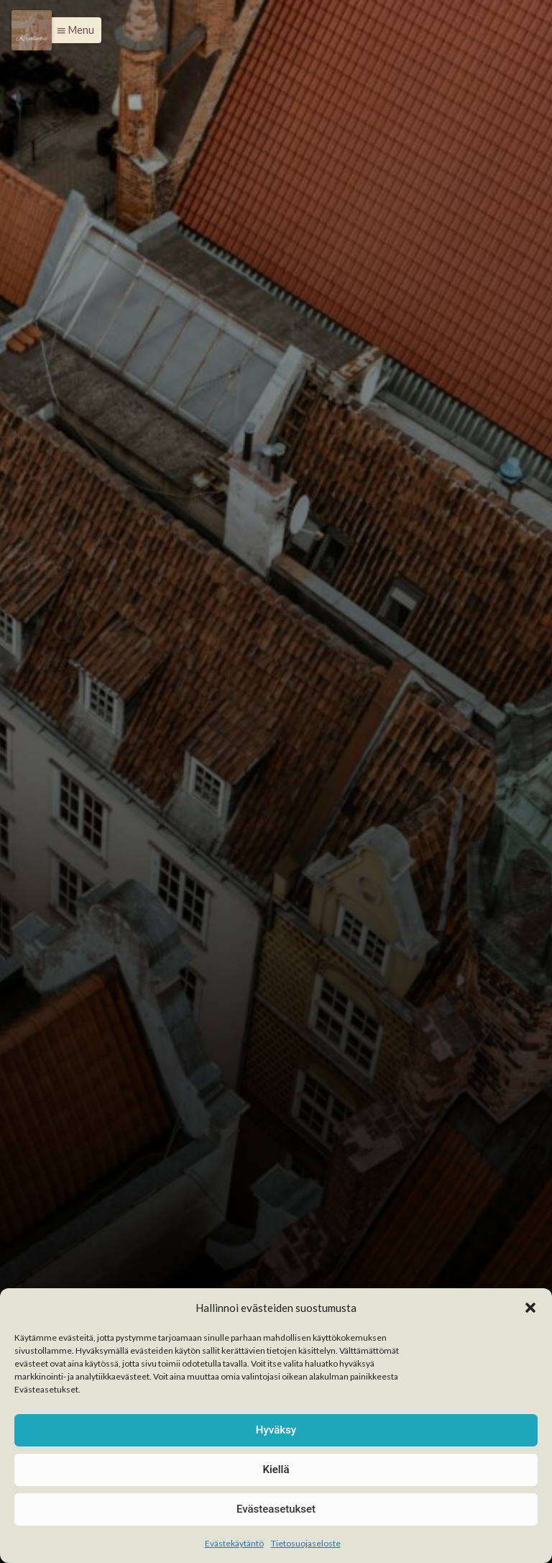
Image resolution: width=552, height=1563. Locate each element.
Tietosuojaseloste (306, 1543)
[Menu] (32, 30)
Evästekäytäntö (234, 1543)
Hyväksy (276, 1429)
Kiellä (275, 1469)
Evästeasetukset (276, 1509)
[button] (530, 1307)
